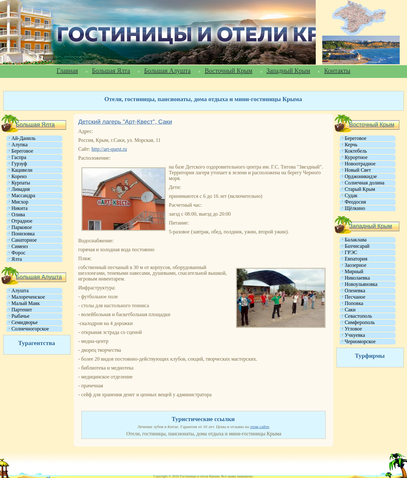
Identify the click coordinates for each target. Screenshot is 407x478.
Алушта (20, 290)
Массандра (23, 195)
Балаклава (356, 239)
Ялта (16, 259)
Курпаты (20, 182)
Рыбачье (20, 316)
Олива (18, 214)
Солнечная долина (364, 182)
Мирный (354, 271)
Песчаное (355, 297)
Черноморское (360, 341)
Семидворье (24, 322)
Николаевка (357, 278)
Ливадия (20, 189)
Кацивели (21, 170)
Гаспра (18, 157)
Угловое (353, 328)
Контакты (337, 70)
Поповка (354, 303)
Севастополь (358, 316)
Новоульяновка (361, 284)
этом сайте (259, 426)
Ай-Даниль (23, 138)
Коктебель (356, 151)
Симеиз (19, 246)
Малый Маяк (25, 303)
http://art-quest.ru (109, 149)
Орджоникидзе (361, 176)
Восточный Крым (228, 70)
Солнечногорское (30, 328)
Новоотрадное (360, 163)
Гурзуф (19, 163)
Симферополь (360, 322)
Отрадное (21, 221)
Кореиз (19, 176)
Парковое (21, 227)
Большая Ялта (111, 70)
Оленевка (355, 290)
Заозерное (355, 265)
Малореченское (28, 297)
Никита (19, 208)
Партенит (21, 309)
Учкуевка (355, 335)
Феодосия (355, 201)
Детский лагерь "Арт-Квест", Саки (125, 121)
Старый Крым (360, 189)
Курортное (356, 157)
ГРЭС (351, 252)
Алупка (19, 144)
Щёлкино (355, 208)
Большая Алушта (167, 70)
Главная (67, 70)
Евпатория (356, 258)
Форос (18, 252)
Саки (350, 309)
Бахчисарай (357, 246)
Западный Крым (288, 70)
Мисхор (19, 201)
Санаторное (24, 240)
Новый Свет (358, 170)
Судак (351, 195)
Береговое (22, 151)
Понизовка (23, 233)
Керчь (351, 144)
